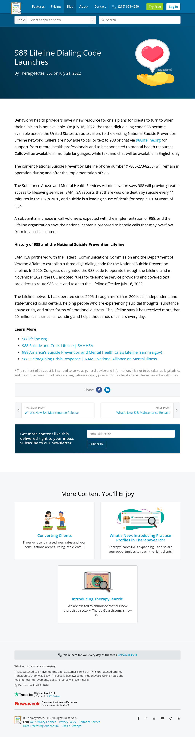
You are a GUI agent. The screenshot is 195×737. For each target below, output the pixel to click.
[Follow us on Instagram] (154, 718)
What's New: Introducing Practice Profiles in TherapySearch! (140, 538)
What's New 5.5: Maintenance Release (143, 413)
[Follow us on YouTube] (162, 718)
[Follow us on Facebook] (139, 718)
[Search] (140, 20)
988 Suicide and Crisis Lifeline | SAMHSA (57, 345)
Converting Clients (54, 535)
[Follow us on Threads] (179, 718)
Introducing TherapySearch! (97, 599)
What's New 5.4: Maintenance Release (52, 413)
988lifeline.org (148, 140)
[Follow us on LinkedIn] (146, 718)
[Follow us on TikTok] (171, 718)
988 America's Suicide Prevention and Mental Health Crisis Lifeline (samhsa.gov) (92, 352)
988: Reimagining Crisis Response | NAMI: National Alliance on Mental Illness (89, 358)
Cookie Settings (71, 726)
